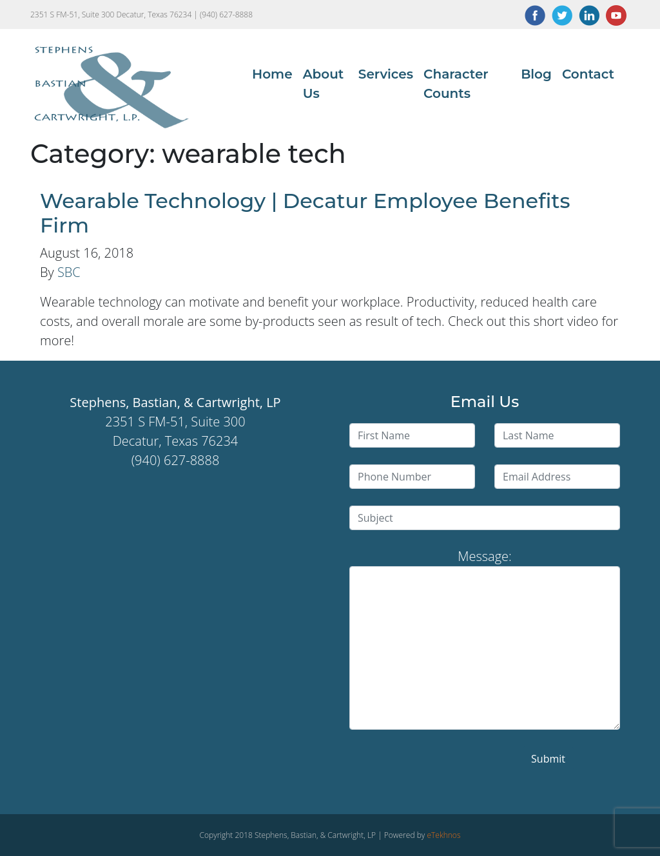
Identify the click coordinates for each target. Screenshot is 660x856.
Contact (588, 74)
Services (385, 74)
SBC (69, 272)
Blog (536, 74)
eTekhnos (443, 835)
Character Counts (456, 83)
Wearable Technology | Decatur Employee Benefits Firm (305, 213)
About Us (323, 83)
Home (272, 74)
